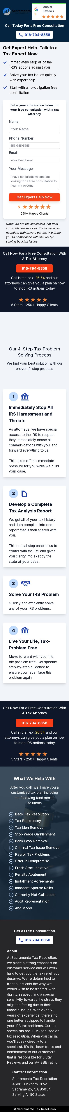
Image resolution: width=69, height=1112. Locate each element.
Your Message (21, 169)
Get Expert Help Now (34, 197)
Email (13, 153)
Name (14, 122)
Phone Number (21, 138)
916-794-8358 (34, 35)
